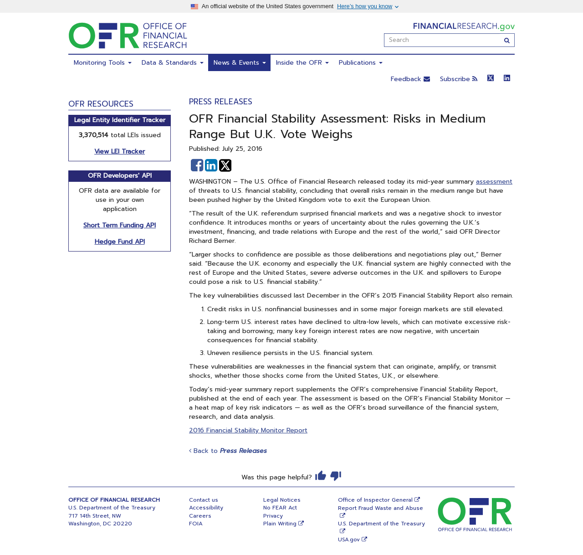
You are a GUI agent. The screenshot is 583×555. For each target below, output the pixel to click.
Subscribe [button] (458, 79)
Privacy (273, 516)
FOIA (196, 523)
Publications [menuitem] (361, 62)
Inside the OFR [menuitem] (302, 62)
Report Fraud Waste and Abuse (380, 508)
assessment (494, 181)
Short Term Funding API (119, 225)
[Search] (507, 40)
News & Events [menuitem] (240, 62)
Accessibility (206, 508)
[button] (197, 165)
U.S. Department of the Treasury (381, 523)
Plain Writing (280, 523)
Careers (200, 516)
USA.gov (349, 539)
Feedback (410, 79)
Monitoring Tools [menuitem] (103, 62)
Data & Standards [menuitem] (173, 62)
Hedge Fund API (120, 242)
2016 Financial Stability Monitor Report (248, 430)
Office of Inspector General (375, 500)
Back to (228, 451)
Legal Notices (282, 500)
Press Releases (220, 102)
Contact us (203, 500)
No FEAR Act (280, 508)
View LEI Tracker (119, 151)
